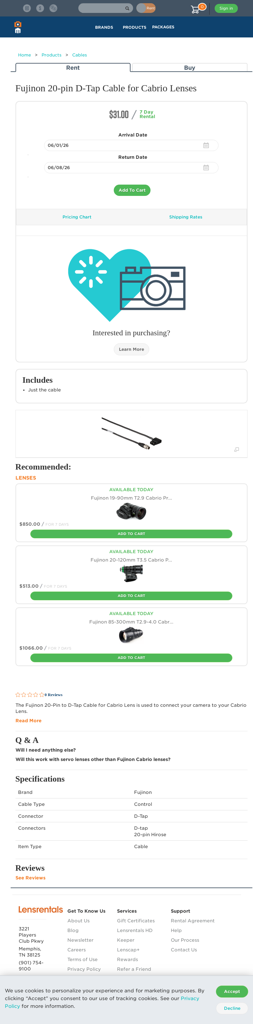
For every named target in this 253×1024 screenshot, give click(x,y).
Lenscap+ (128, 949)
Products (52, 55)
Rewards (127, 959)
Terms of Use (82, 959)
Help (176, 930)
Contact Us (184, 949)
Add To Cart (132, 190)
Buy (189, 67)
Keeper (125, 940)
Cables (79, 55)
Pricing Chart (77, 217)
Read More (28, 720)
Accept (232, 991)
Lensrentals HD (135, 930)
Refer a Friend (134, 969)
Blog (73, 930)
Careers (76, 949)
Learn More (131, 349)
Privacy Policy (84, 969)
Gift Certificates (136, 920)
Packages (163, 27)
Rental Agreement (193, 920)
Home (24, 55)
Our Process (185, 940)
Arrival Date (132, 134)
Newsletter (80, 940)
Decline (232, 1008)
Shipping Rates (185, 217)
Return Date (132, 157)
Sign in (226, 8)
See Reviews (30, 877)
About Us (78, 920)
